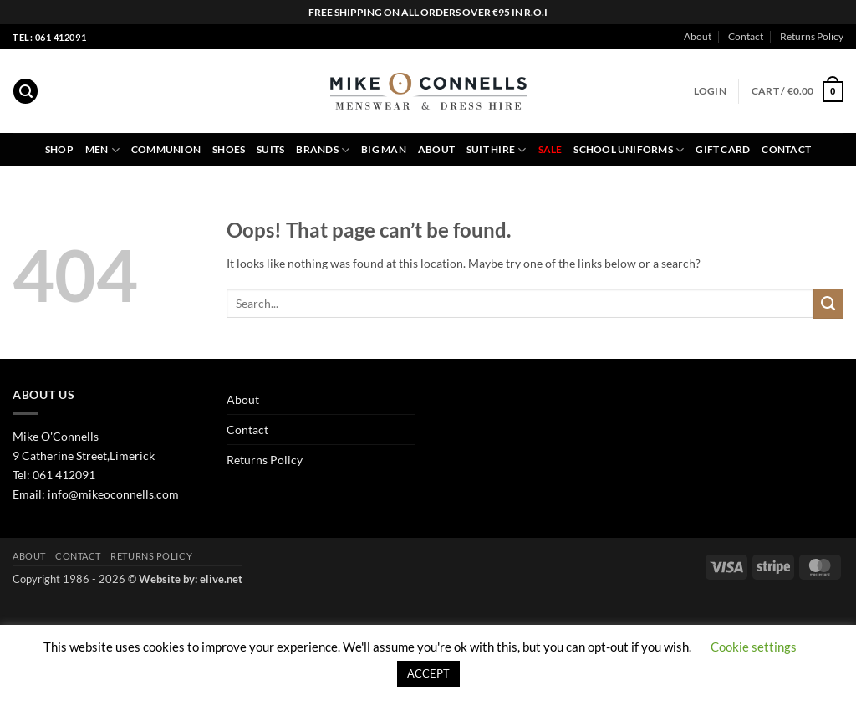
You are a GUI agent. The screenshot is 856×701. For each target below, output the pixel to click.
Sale (550, 149)
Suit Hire (496, 150)
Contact (745, 36)
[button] (25, 91)
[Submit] (828, 304)
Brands (322, 150)
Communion (166, 149)
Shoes (228, 149)
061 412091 (64, 475)
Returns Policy (811, 36)
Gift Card (723, 149)
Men (102, 150)
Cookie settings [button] (754, 646)
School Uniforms (628, 150)
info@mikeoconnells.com (113, 494)
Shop (59, 149)
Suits (270, 149)
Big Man (383, 149)
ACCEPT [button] (428, 673)
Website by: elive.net (190, 579)
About (697, 36)
